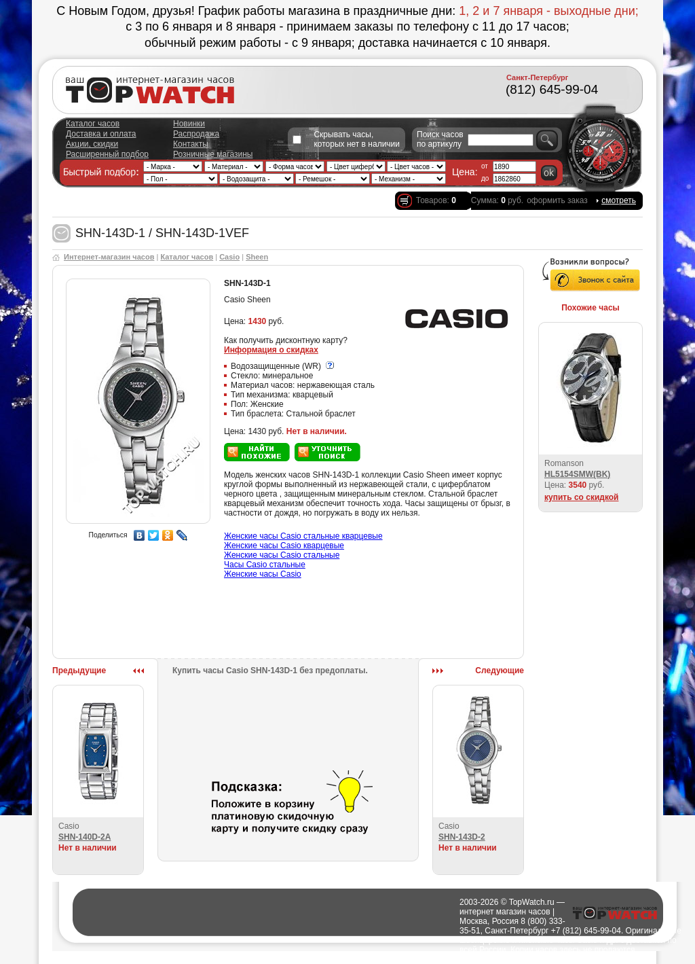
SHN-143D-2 (461, 837)
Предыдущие (79, 670)
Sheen (257, 257)
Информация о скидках (271, 350)
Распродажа (196, 134)
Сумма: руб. (497, 200)
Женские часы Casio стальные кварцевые (303, 536)
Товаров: (436, 200)
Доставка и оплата (101, 134)
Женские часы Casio (262, 574)
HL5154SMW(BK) (577, 474)
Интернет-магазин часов (109, 257)
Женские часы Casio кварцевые (284, 545)
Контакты (190, 144)
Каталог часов (92, 123)
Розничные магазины (212, 154)
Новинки (189, 123)
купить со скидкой (581, 497)
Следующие (499, 670)
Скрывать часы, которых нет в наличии (357, 139)
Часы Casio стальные (264, 564)
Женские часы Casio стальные (281, 555)
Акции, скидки (92, 144)
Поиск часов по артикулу (440, 139)
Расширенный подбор (107, 154)
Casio (229, 257)
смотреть (618, 200)
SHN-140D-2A (84, 837)
